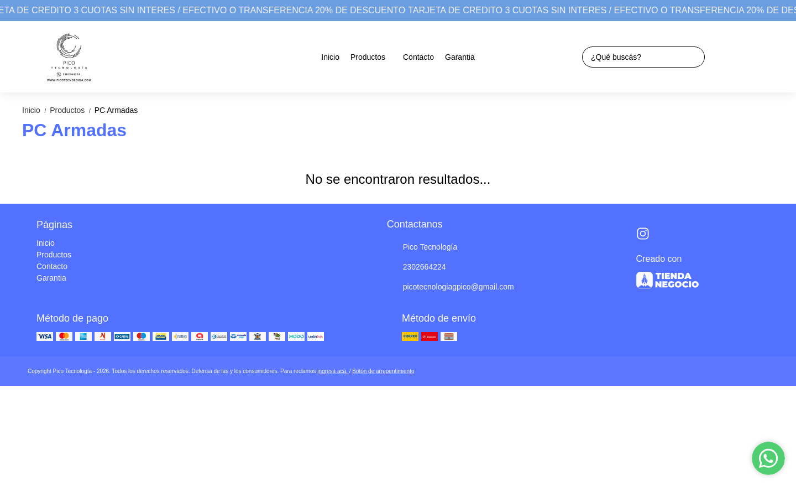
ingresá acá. (333, 371)
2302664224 (416, 267)
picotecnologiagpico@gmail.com (450, 287)
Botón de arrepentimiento (383, 371)
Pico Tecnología (422, 247)
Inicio (330, 57)
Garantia (460, 57)
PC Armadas (116, 110)
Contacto (418, 57)
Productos (373, 57)
